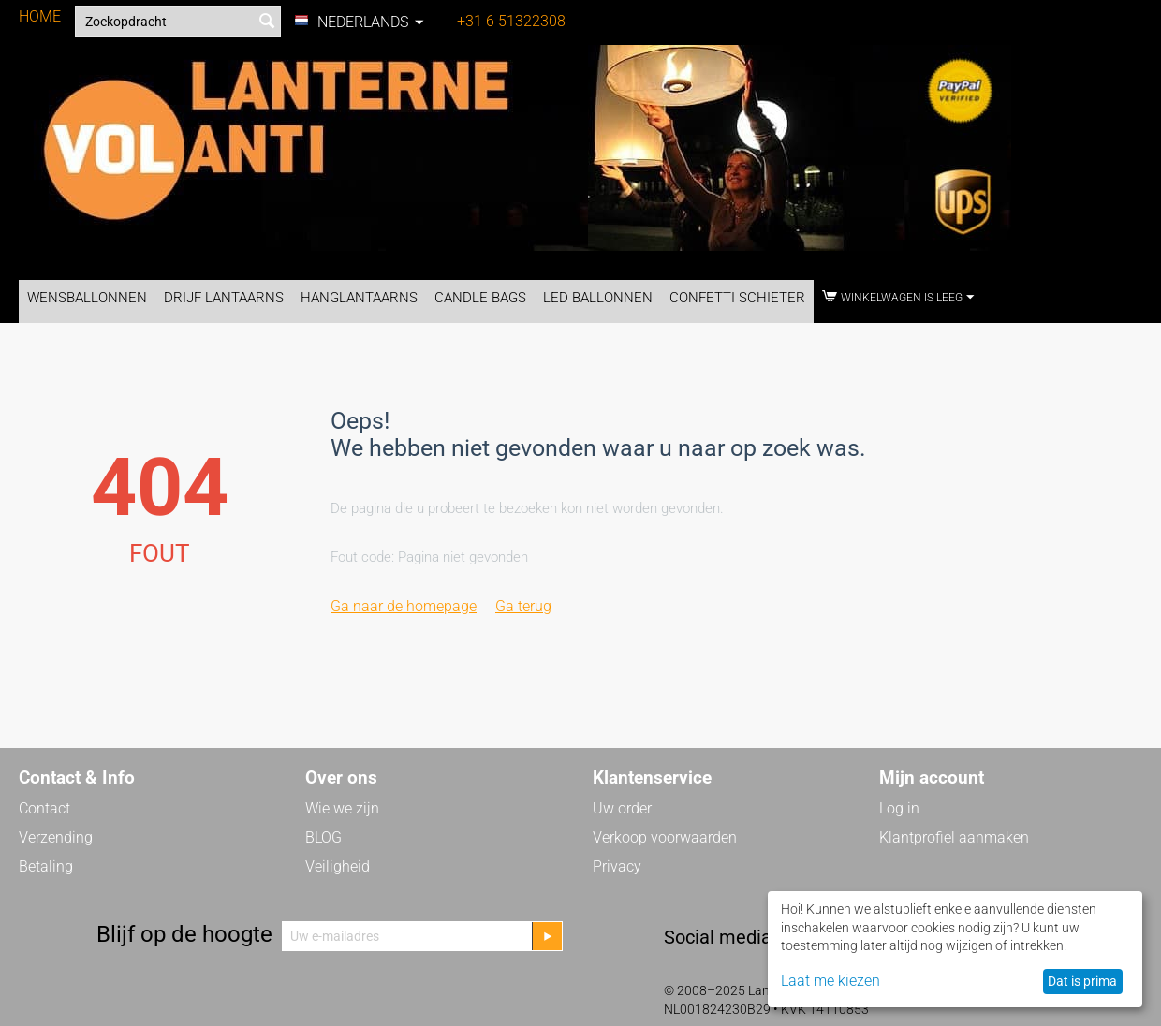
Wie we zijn (342, 808)
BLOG (323, 837)
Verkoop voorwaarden (665, 837)
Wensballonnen (87, 297)
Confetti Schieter (737, 297)
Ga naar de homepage (404, 606)
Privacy (617, 866)
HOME (40, 16)
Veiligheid (337, 866)
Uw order (622, 808)
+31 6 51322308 (511, 21)
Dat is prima (1082, 981)
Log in (899, 808)
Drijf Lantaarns (224, 297)
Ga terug (523, 606)
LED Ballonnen (598, 297)
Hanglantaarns (359, 297)
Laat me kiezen (830, 980)
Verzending (56, 837)
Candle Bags (480, 297)
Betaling (46, 866)
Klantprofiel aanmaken (954, 837)
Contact (44, 808)
